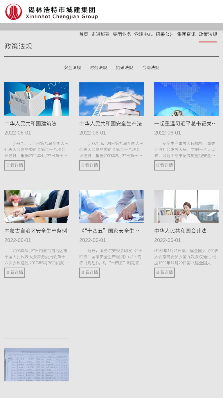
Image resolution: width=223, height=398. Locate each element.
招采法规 (124, 67)
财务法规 (98, 67)
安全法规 (72, 67)
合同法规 (150, 67)
